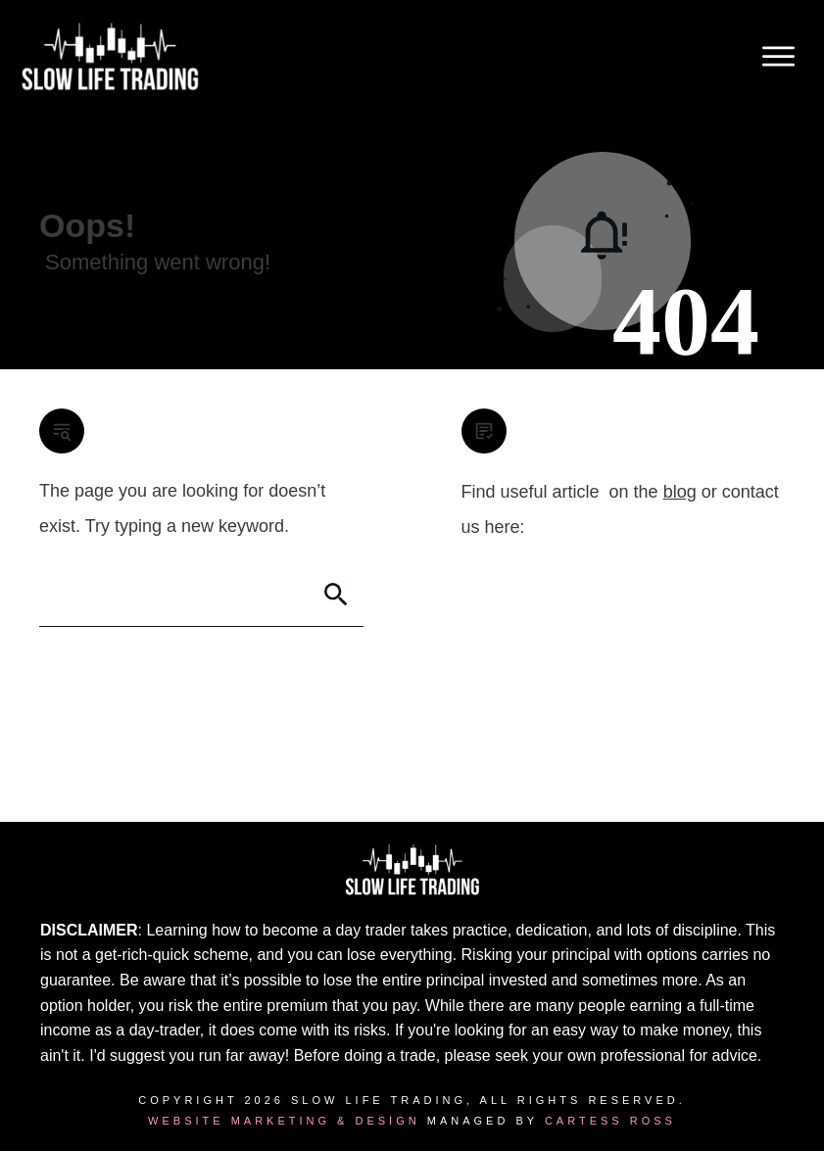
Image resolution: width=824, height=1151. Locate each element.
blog (680, 492)
